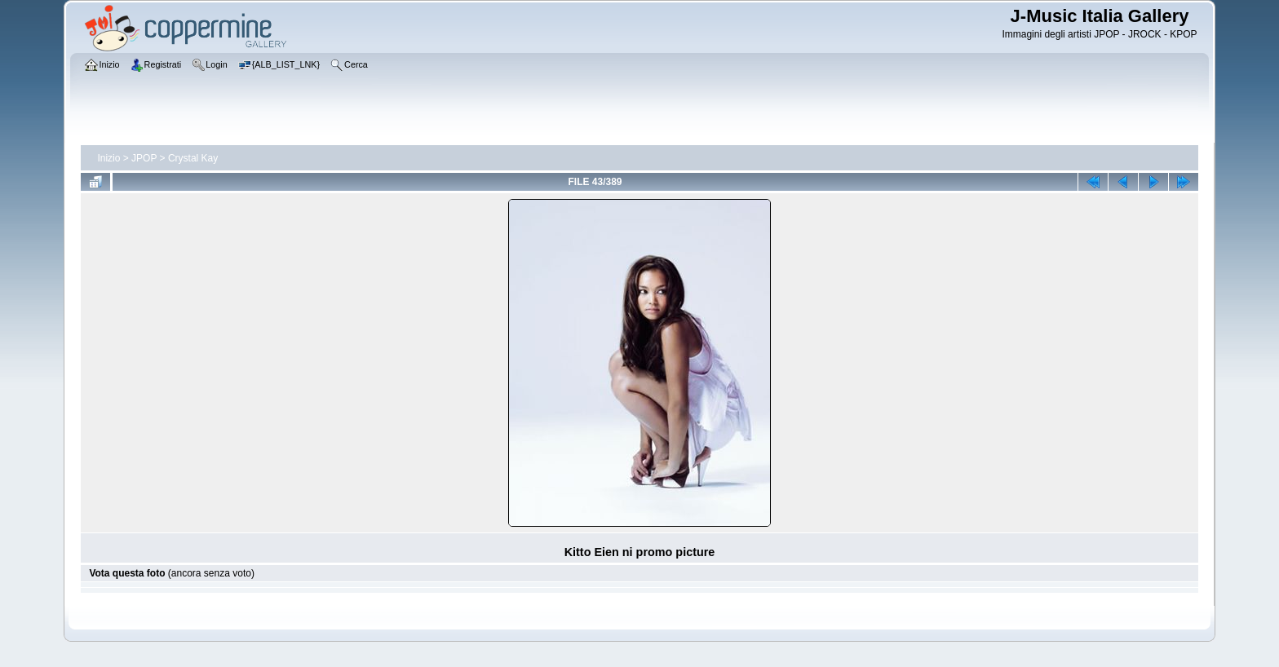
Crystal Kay (193, 158)
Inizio (108, 158)
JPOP (144, 158)
